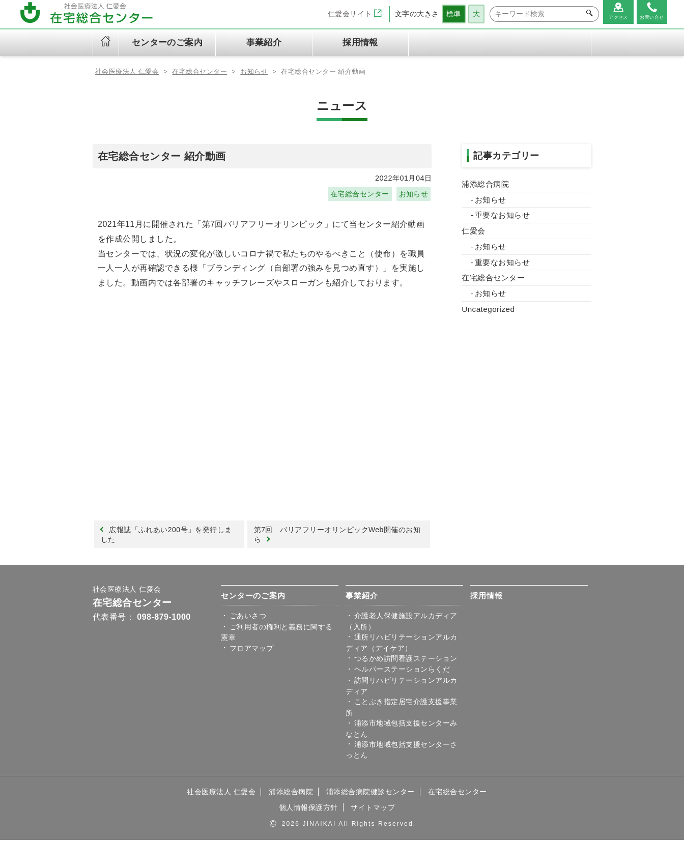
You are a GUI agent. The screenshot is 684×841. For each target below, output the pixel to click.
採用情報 (360, 42)
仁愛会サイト (355, 14)
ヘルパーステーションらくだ (402, 670)
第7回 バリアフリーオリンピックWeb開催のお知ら (337, 535)
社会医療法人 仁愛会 (127, 590)
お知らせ (413, 194)
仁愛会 (473, 230)
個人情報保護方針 (308, 808)
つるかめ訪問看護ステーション (406, 659)
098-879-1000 (163, 618)
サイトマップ (373, 808)
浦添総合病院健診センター (370, 793)
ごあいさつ (248, 617)
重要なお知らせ (502, 215)
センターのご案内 (253, 596)
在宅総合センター (359, 194)
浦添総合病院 (485, 184)
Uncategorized (488, 309)
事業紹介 (362, 596)
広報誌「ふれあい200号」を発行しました (167, 535)
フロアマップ (252, 649)
